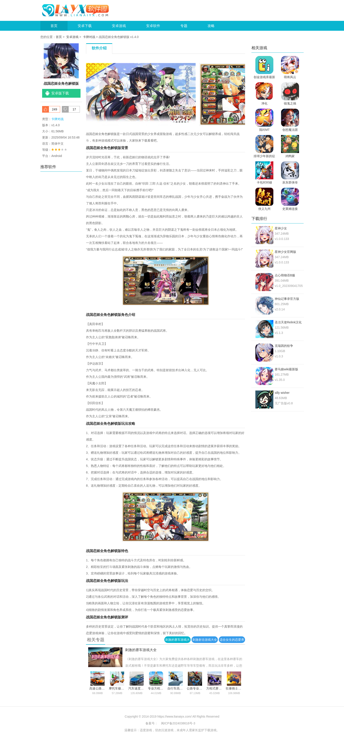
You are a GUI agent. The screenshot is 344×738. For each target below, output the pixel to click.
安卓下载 (85, 26)
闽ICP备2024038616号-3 (178, 723)
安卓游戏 (119, 26)
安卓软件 (153, 26)
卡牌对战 (89, 37)
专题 (183, 26)
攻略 (211, 26)
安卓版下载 (60, 93)
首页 (53, 26)
